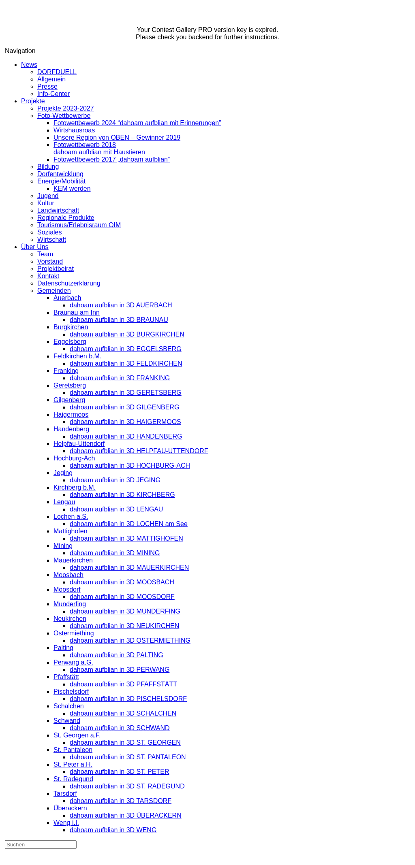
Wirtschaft (51, 239)
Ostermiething (73, 633)
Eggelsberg (69, 341)
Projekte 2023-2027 (65, 108)
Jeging (63, 472)
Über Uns (35, 246)
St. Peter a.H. (72, 764)
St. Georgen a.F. (77, 735)
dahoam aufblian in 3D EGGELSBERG (126, 348)
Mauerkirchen (73, 560)
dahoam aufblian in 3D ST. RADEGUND (127, 786)
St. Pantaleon (72, 749)
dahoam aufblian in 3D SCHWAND (120, 727)
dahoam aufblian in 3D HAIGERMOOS (125, 421)
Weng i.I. (66, 822)
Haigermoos (70, 414)
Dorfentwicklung (60, 173)
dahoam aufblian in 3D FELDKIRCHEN (126, 363)
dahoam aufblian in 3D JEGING (115, 480)
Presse (47, 86)
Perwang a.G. (73, 662)
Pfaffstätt (66, 676)
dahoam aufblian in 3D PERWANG (119, 669)
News (29, 64)
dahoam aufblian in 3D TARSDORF (120, 800)
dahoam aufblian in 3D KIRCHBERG (122, 494)
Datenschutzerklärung (69, 283)
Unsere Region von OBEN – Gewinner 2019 (116, 137)
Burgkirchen (70, 327)
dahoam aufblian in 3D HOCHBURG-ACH (130, 465)
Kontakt (48, 276)
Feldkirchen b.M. (77, 356)
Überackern (70, 808)
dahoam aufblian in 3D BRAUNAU (119, 319)
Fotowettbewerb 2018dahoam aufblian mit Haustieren (99, 148)
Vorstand (50, 261)
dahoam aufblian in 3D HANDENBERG (126, 436)
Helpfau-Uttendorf (79, 443)
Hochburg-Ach (74, 458)
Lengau (64, 502)
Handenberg (71, 429)
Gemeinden (54, 290)
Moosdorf (67, 589)
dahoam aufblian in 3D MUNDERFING (125, 611)
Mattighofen (70, 531)
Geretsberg (69, 385)
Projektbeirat (55, 268)
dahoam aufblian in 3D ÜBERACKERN (126, 815)
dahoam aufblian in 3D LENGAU (116, 509)
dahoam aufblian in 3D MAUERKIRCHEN (129, 567)
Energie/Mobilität (61, 181)
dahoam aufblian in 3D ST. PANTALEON (128, 757)
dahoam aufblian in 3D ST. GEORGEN (125, 742)
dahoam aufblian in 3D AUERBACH (121, 305)
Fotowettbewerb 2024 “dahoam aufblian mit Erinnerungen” (137, 122)
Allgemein (51, 79)
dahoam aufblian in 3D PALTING (116, 655)
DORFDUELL (57, 71)
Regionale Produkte (65, 217)
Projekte (33, 101)
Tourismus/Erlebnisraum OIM (79, 225)
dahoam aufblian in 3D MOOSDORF (122, 596)
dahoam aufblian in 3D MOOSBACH (122, 582)
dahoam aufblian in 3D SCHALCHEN (123, 713)
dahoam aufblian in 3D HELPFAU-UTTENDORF (139, 450)
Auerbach (67, 297)
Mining (63, 545)
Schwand (66, 720)
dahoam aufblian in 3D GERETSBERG (126, 392)
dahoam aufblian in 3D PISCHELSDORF (128, 698)
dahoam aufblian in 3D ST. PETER (119, 771)
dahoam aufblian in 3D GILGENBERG (124, 407)
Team (45, 254)
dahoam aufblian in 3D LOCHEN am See (129, 523)
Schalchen (68, 706)
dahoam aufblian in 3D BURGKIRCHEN (127, 334)
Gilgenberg (69, 399)
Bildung (48, 166)
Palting (63, 647)
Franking (66, 370)
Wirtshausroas (74, 130)
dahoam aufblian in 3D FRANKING (120, 378)
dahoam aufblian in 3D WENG (113, 830)
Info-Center (53, 93)
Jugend (48, 195)
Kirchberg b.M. (74, 487)
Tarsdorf (65, 793)
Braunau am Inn (76, 312)
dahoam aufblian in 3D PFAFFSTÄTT (123, 684)
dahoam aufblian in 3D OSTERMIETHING (130, 640)
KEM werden (72, 188)
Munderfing (69, 604)
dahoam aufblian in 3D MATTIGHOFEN (126, 538)
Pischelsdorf (71, 691)
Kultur (45, 203)
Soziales (49, 232)
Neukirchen (69, 618)
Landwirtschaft (58, 210)
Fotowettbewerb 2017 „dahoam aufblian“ (111, 159)
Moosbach (68, 574)
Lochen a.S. (70, 516)
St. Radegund (73, 779)
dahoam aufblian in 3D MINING (115, 553)
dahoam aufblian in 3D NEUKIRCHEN (124, 625)
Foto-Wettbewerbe (63, 115)
